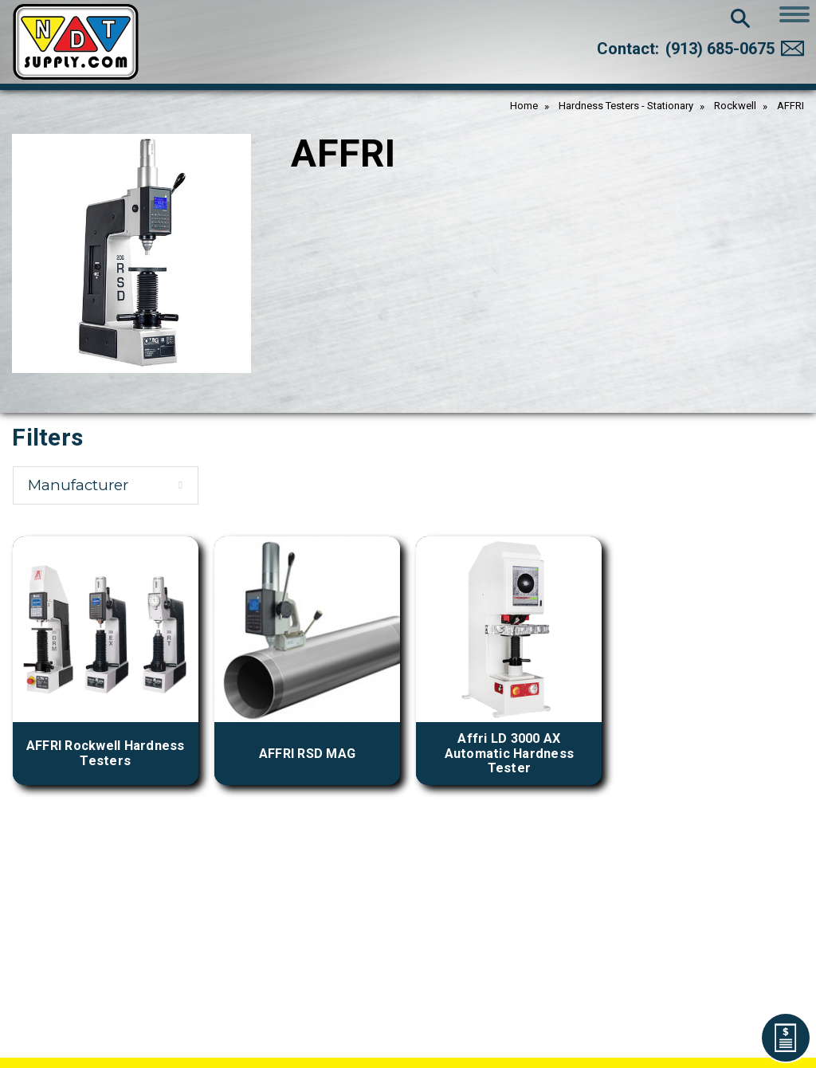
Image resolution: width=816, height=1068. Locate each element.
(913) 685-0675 (720, 48)
